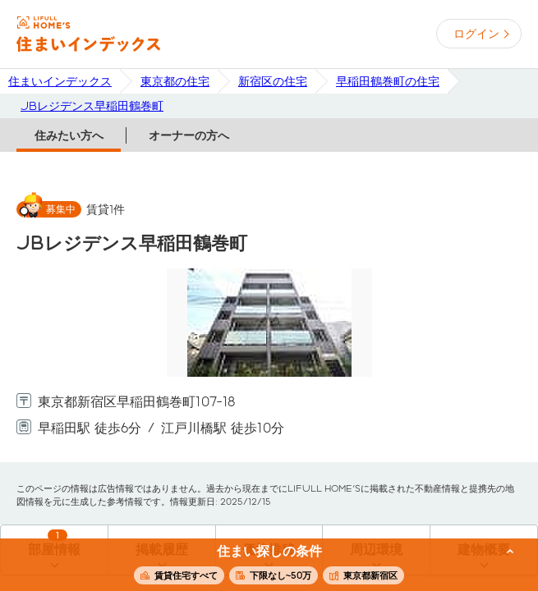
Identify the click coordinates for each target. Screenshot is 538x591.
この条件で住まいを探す (259, 565)
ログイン (476, 33)
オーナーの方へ (189, 135)
